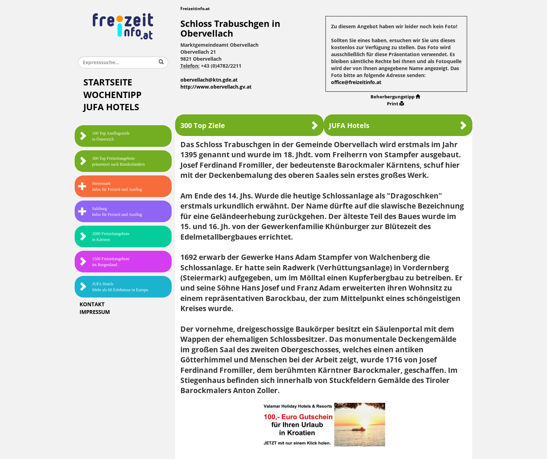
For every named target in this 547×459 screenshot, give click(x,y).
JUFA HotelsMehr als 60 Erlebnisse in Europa (113, 286)
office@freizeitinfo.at (356, 82)
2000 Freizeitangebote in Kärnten (103, 236)
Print (395, 103)
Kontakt (92, 304)
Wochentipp (112, 95)
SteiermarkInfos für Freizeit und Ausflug (110, 186)
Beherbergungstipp (395, 96)
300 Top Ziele (249, 125)
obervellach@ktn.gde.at (209, 80)
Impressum (95, 312)
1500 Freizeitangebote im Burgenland (103, 261)
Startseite (107, 82)
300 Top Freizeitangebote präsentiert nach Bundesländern (111, 161)
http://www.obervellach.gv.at (216, 87)
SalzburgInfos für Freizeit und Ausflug (110, 211)
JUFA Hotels (111, 107)
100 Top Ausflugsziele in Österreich (104, 136)
